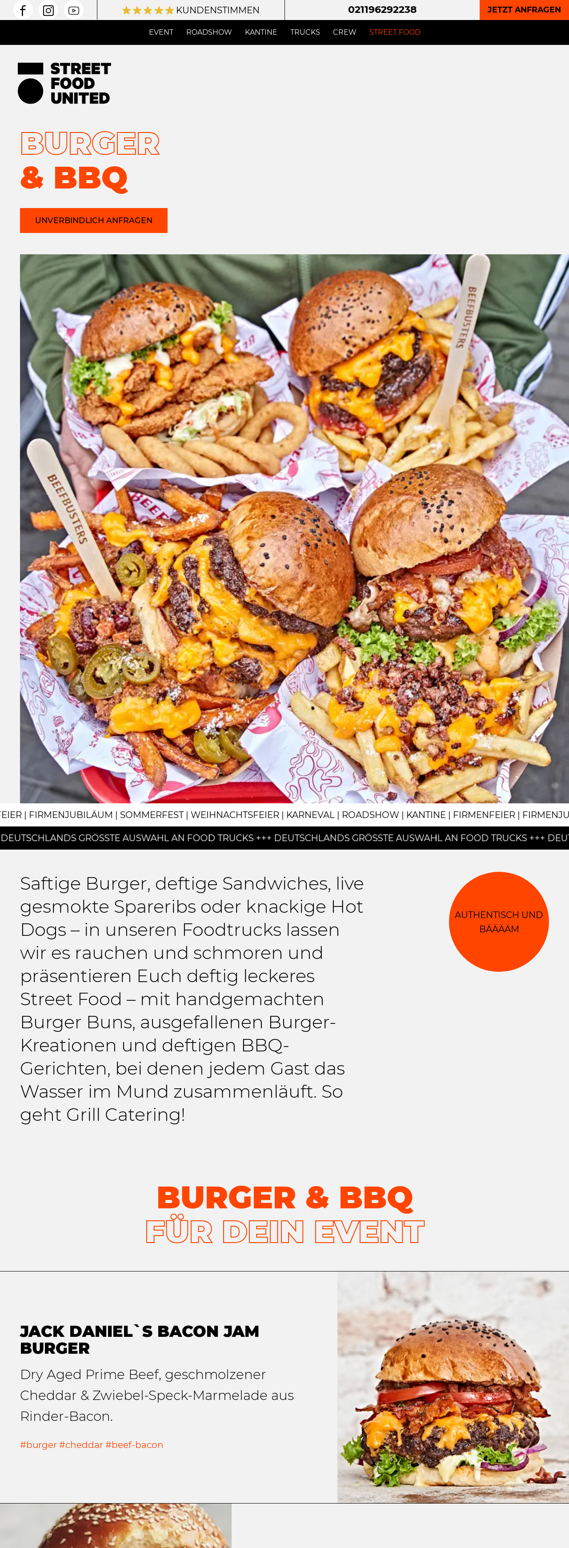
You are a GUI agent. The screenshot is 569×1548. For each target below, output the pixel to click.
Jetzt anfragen (524, 9)
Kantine (261, 32)
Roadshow (209, 32)
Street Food (395, 32)
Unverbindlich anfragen (93, 220)
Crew (345, 32)
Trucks (305, 32)
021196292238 (382, 10)
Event (161, 32)
